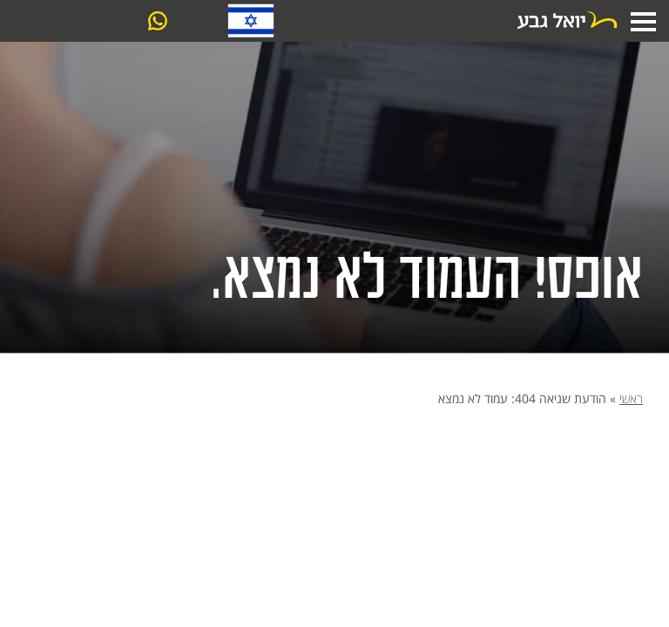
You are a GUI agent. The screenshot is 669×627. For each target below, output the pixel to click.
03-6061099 (193, 22)
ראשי (631, 398)
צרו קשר (87, 21)
